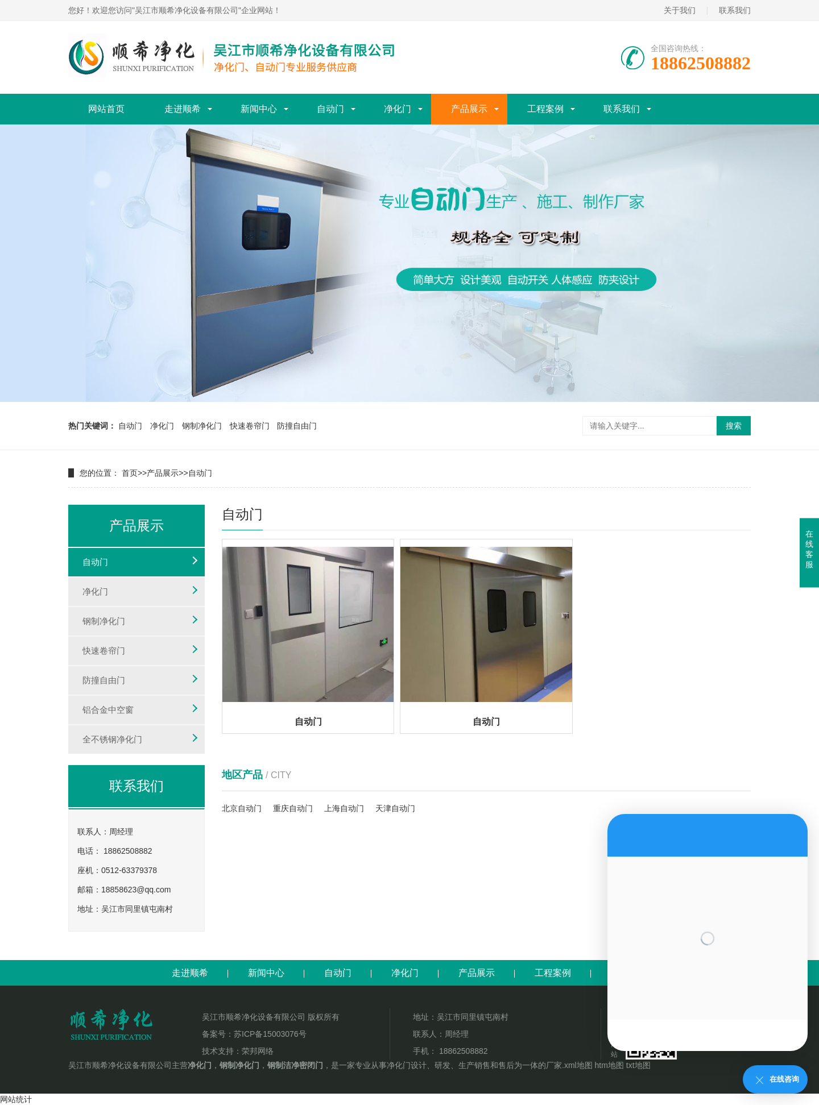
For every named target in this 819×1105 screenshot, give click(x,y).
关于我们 (680, 10)
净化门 (397, 109)
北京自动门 (242, 808)
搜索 (734, 425)
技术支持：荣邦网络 (238, 1051)
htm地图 (609, 1065)
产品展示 (469, 109)
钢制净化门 (202, 425)
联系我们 (735, 10)
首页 (130, 472)
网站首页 (106, 109)
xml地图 (578, 1065)
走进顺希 (182, 109)
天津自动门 (395, 808)
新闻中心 (259, 109)
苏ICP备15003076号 (270, 1033)
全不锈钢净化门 (112, 739)
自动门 (330, 109)
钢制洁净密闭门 (295, 1065)
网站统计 (16, 1099)
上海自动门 (344, 808)
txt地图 (638, 1065)
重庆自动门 (293, 808)
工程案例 (545, 109)
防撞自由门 (297, 425)
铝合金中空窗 (108, 709)
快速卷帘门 (250, 425)
